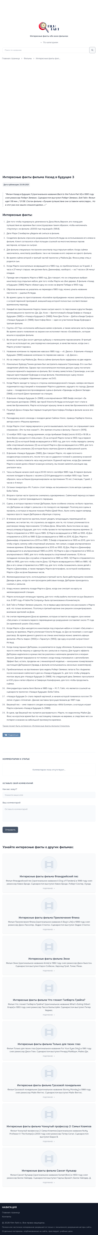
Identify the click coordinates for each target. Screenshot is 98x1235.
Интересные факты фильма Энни (49, 958)
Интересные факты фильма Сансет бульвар (49, 1170)
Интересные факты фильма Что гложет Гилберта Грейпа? (49, 1000)
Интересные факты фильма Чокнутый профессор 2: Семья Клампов (49, 1126)
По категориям (49, 42)
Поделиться (11, 735)
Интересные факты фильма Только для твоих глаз (49, 1044)
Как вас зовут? (10, 789)
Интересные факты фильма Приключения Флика (49, 917)
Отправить (10, 829)
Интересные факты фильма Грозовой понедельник (49, 1085)
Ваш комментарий (11, 802)
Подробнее (49, 888)
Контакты (6, 1216)
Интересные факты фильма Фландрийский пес (49, 876)
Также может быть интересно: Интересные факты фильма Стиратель (36, 726)
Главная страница (11, 58)
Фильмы (28, 58)
